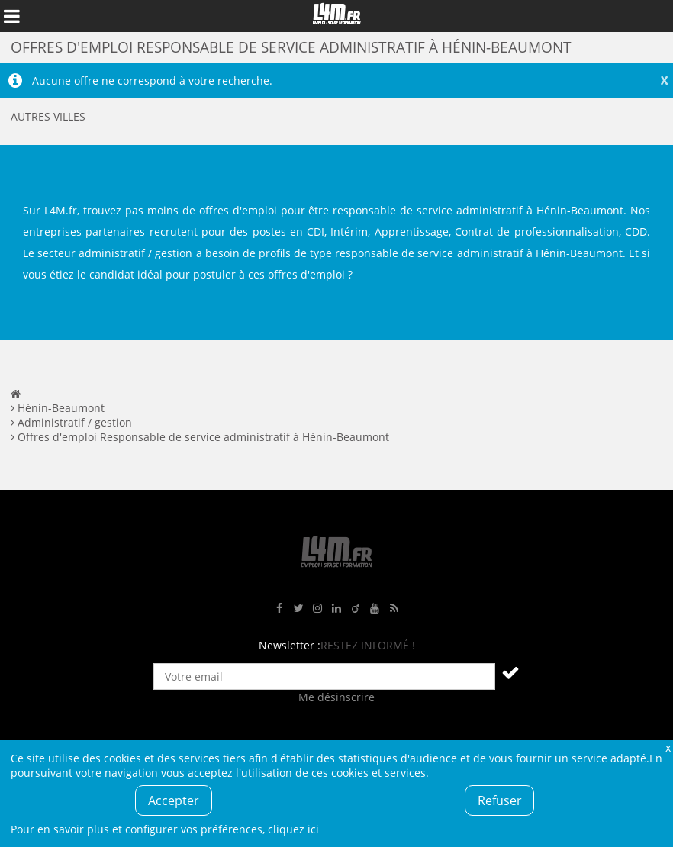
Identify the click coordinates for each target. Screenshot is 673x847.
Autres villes (48, 116)
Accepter (173, 800)
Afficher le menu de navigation (11, 16)
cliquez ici (293, 829)
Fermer (667, 747)
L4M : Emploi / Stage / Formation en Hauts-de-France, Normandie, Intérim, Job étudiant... (336, 16)
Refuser (500, 800)
